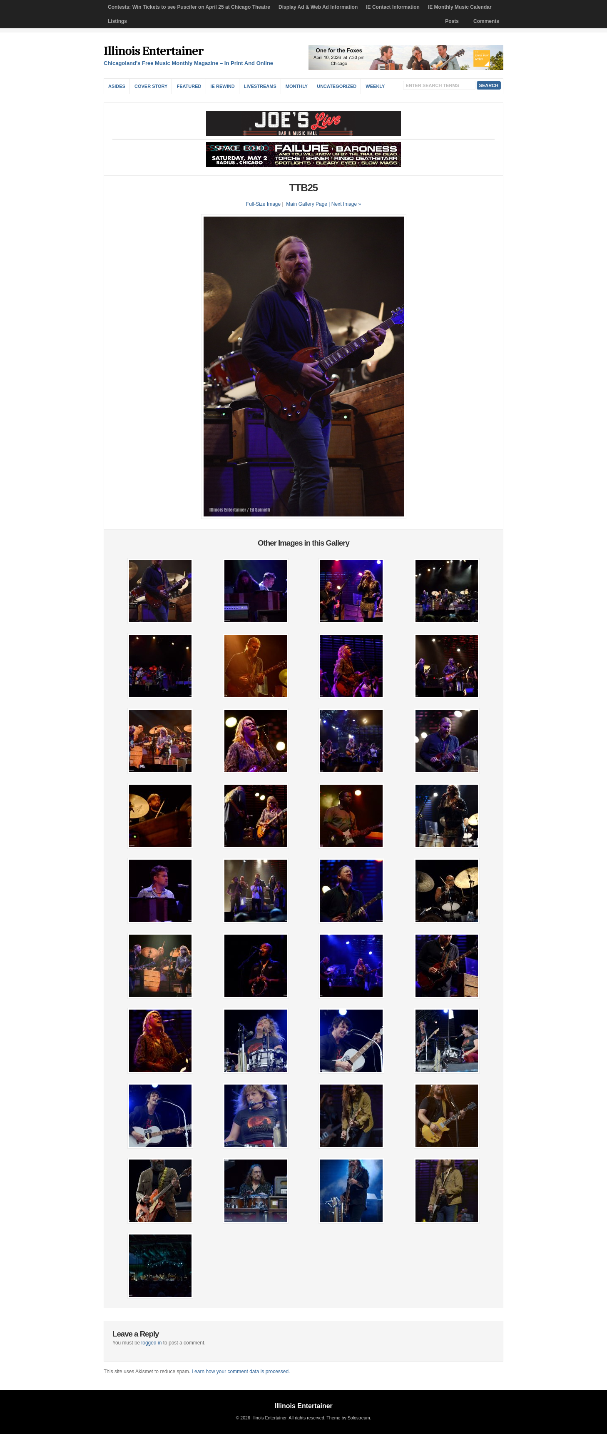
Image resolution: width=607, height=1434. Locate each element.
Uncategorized (336, 86)
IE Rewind (223, 86)
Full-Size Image (263, 204)
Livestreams (260, 86)
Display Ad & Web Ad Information (318, 7)
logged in (152, 1343)
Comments (486, 21)
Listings (117, 21)
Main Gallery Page (306, 204)
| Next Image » (344, 204)
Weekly (375, 86)
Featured (189, 86)
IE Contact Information (393, 7)
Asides (116, 86)
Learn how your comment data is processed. (241, 1371)
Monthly (297, 86)
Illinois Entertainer (153, 51)
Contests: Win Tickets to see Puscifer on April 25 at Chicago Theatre (189, 7)
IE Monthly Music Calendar (460, 7)
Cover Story (150, 86)
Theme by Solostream (348, 1417)
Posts (452, 21)
